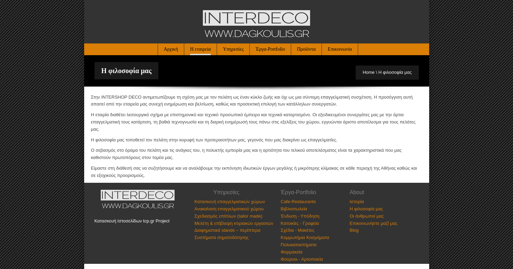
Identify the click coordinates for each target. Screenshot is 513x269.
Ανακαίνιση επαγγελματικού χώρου (229, 208)
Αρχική (171, 49)
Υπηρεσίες (233, 49)
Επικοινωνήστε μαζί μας (373, 223)
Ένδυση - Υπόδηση (300, 216)
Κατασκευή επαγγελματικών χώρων (230, 201)
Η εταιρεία (200, 49)
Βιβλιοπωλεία (294, 208)
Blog (354, 230)
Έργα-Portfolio (270, 49)
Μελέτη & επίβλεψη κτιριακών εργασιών (234, 223)
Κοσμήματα (317, 237)
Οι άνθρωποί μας (367, 216)
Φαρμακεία (292, 252)
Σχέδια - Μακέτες (298, 230)
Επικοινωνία (340, 49)
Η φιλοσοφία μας (366, 208)
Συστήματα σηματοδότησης (222, 237)
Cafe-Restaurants (298, 201)
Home (369, 72)
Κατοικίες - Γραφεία (300, 223)
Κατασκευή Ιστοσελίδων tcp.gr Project (132, 220)
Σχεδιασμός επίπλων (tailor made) (229, 216)
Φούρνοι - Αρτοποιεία (302, 259)
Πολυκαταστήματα (299, 244)
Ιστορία (357, 201)
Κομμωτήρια (293, 237)
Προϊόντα (306, 49)
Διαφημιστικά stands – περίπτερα (227, 230)
